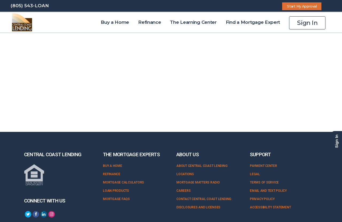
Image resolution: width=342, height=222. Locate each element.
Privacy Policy (262, 199)
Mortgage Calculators (123, 182)
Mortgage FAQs (116, 199)
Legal (255, 174)
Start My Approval (302, 6)
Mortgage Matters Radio (198, 182)
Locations (185, 174)
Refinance (111, 174)
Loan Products (116, 191)
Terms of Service (264, 182)
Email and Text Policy (268, 191)
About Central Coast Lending (202, 166)
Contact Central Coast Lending (203, 199)
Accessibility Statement (270, 207)
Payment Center (263, 166)
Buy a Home (112, 166)
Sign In (307, 22)
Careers (183, 191)
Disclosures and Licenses (198, 207)
